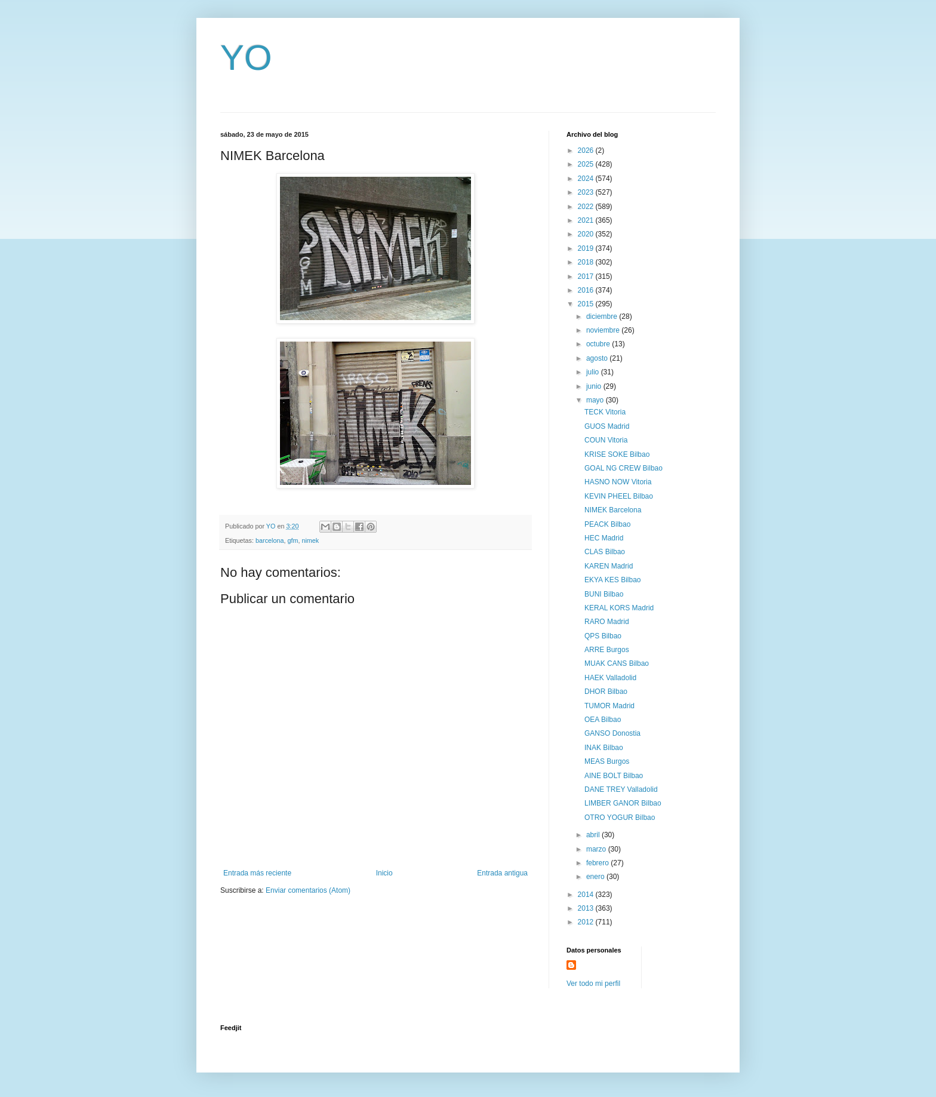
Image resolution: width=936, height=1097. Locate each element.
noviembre (603, 330)
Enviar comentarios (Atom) (308, 890)
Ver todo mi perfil (593, 983)
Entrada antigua (502, 873)
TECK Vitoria (605, 412)
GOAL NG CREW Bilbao (623, 468)
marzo (597, 849)
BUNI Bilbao (603, 594)
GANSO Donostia (612, 733)
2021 (587, 220)
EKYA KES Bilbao (612, 580)
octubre (599, 344)
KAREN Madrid (608, 566)
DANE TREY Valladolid (621, 789)
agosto (597, 358)
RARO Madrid (606, 621)
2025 (587, 164)
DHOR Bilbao (605, 691)
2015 (587, 304)
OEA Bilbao (602, 719)
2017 (587, 276)
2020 (587, 234)
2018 (587, 262)
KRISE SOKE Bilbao (616, 454)
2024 (587, 178)
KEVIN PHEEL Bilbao (618, 496)
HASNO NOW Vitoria (617, 482)
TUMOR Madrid (609, 706)
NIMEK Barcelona (612, 510)
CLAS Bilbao (604, 552)
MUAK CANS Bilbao (616, 663)
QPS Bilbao (602, 636)
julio (593, 372)
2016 (587, 290)
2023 (587, 192)
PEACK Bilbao (607, 524)
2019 (587, 248)
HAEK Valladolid (610, 678)
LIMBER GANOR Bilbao (622, 803)
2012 (587, 922)
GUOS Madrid (606, 426)
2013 (587, 908)
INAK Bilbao (603, 747)
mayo (596, 400)
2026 (587, 150)
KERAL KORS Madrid (619, 608)
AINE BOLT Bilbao (613, 776)
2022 (587, 206)
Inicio (384, 873)
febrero (598, 863)
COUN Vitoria (605, 440)
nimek (310, 540)
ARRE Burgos (606, 650)
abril (594, 835)
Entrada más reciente (257, 873)
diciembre (602, 316)
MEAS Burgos (606, 761)
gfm (292, 540)
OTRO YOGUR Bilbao (619, 817)
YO (246, 58)
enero (596, 876)
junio (595, 386)
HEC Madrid (603, 538)
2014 (587, 894)
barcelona (269, 540)
